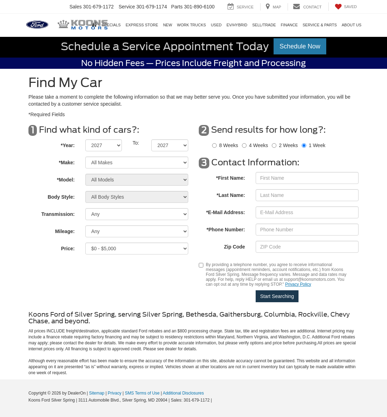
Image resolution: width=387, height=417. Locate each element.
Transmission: (58, 214)
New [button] (167, 25)
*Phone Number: (225, 229)
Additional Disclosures (183, 393)
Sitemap (96, 393)
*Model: (66, 180)
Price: (68, 248)
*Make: (67, 162)
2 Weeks (288, 145)
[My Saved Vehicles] (345, 6)
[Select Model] (136, 180)
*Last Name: (231, 195)
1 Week (317, 145)
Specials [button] (111, 25)
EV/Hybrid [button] (237, 25)
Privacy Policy (298, 284)
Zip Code (234, 247)
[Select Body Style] (136, 197)
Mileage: (65, 231)
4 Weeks (258, 145)
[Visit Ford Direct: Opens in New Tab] (215, 400)
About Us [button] (351, 25)
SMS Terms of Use (142, 393)
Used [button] (216, 25)
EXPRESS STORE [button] (142, 25)
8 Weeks (228, 145)
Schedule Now (300, 46)
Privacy (115, 393)
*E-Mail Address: (225, 212)
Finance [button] (289, 25)
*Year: (68, 145)
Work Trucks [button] (191, 25)
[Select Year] (103, 145)
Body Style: (61, 197)
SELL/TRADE (264, 25)
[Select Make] (136, 162)
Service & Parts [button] (320, 25)
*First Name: (230, 178)
